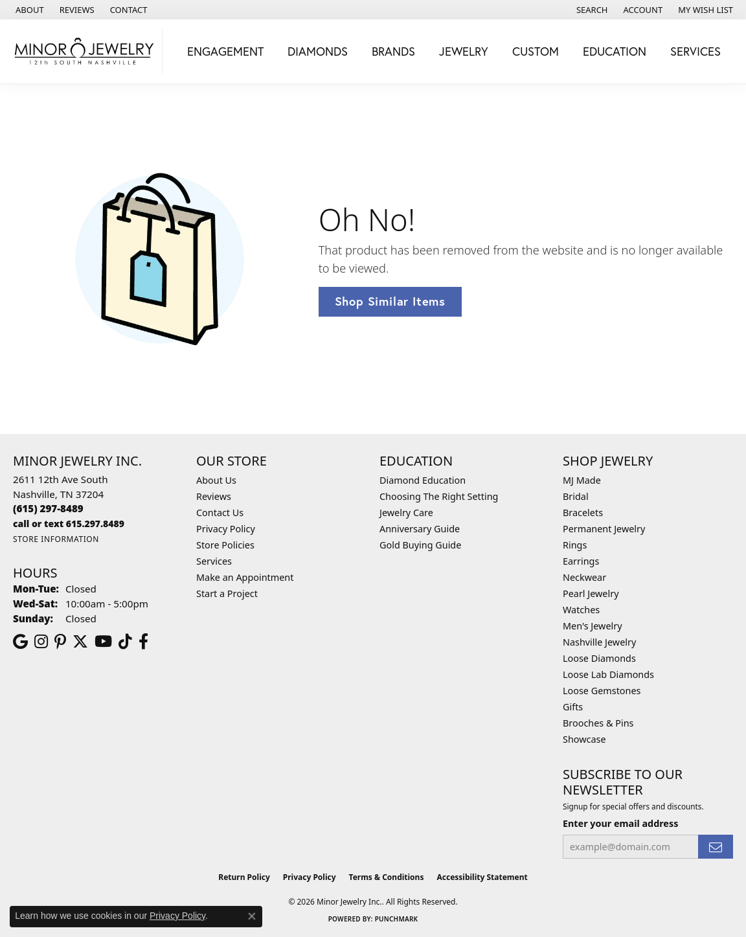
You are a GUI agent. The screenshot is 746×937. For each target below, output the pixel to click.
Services (695, 51)
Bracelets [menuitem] (583, 512)
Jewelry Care (406, 512)
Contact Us (219, 512)
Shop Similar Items (390, 301)
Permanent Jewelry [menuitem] (604, 529)
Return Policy (244, 877)
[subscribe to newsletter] (715, 847)
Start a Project (227, 593)
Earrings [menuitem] (581, 561)
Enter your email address (620, 823)
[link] (28, 9)
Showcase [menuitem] (584, 739)
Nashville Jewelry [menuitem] (599, 642)
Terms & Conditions (386, 877)
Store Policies (225, 545)
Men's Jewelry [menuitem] (592, 626)
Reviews (213, 496)
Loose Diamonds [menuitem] (599, 658)
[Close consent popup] (252, 916)
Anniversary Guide (419, 529)
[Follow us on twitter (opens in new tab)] (80, 641)
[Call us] (68, 523)
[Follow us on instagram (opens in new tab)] (41, 641)
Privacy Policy (225, 529)
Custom (535, 51)
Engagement (225, 51)
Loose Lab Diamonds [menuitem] (608, 674)
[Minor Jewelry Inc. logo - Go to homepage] (84, 51)
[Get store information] (56, 539)
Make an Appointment (244, 577)
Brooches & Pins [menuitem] (598, 723)
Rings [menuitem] (575, 545)
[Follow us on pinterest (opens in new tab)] (60, 641)
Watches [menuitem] (581, 610)
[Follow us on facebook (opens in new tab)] (143, 641)
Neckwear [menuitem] (584, 577)
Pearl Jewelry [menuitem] (590, 593)
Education (614, 51)
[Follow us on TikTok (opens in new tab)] (125, 641)
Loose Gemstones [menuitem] (601, 690)
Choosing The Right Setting (438, 496)
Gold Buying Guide (420, 545)
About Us (216, 480)
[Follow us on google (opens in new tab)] (20, 641)
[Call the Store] (48, 508)
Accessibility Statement (481, 877)
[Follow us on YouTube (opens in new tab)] (103, 641)
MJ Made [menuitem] (582, 480)
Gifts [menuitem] (573, 707)
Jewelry (463, 51)
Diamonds (318, 51)
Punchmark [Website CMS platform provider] (396, 918)
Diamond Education (422, 480)
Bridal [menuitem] (576, 496)
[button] (591, 9)
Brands (393, 51)
